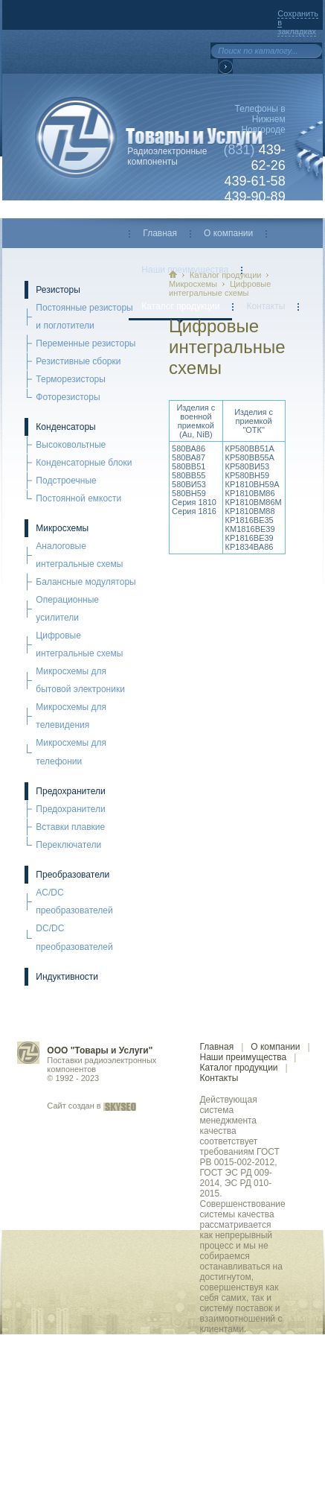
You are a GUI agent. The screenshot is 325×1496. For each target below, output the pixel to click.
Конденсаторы (65, 427)
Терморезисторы (71, 379)
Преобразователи (72, 874)
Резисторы (58, 290)
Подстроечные (66, 480)
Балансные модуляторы (85, 582)
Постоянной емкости (78, 498)
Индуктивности (67, 977)
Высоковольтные (71, 445)
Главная (160, 233)
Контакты (265, 306)
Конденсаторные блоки (84, 462)
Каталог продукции (180, 306)
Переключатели (68, 845)
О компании (228, 233)
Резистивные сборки (78, 361)
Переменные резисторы (85, 343)
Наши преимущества (242, 1057)
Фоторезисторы (68, 397)
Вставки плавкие (70, 827)
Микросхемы (62, 528)
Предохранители (70, 791)
